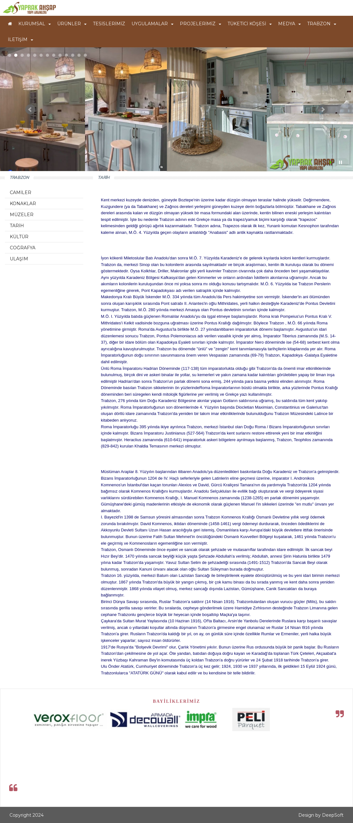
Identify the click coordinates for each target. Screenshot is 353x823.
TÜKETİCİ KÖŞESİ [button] (250, 24)
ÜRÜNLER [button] (72, 24)
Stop (340, 162)
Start (331, 162)
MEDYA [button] (289, 24)
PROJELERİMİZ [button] (200, 24)
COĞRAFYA (22, 248)
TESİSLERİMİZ (109, 24)
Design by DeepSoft (321, 815)
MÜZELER (21, 214)
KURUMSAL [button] (34, 24)
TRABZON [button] (321, 24)
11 (72, 55)
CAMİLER (20, 192)
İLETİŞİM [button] (20, 39)
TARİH (17, 225)
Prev (30, 109)
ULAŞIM (19, 259)
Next (323, 109)
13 (85, 55)
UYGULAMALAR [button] (152, 24)
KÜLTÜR (19, 237)
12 (79, 55)
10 (66, 55)
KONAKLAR (23, 203)
